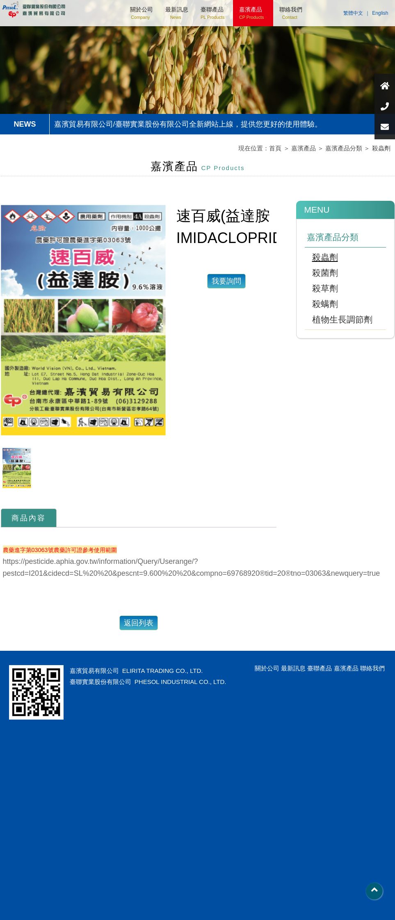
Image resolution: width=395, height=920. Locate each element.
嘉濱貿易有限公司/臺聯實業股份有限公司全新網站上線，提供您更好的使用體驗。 (188, 124)
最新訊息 (176, 13)
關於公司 (141, 13)
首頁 (275, 148)
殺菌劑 (325, 272)
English (380, 13)
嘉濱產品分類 (343, 148)
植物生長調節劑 (342, 319)
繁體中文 (353, 13)
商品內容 (28, 518)
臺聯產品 (212, 13)
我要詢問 (226, 281)
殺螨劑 (325, 304)
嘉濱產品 (251, 13)
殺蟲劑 (381, 148)
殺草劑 (325, 288)
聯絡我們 (290, 13)
